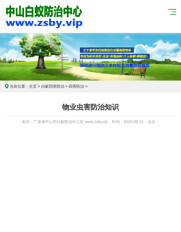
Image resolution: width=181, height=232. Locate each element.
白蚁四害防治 (52, 86)
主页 (33, 86)
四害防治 (76, 86)
